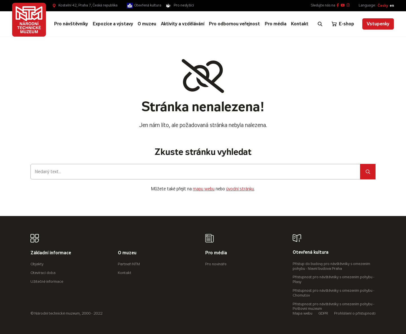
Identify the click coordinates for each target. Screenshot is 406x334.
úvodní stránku (240, 188)
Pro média (216, 253)
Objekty (36, 264)
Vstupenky (378, 23)
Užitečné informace (46, 281)
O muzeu (127, 253)
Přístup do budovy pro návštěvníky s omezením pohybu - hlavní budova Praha (331, 266)
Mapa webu (302, 313)
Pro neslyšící (184, 5)
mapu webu (204, 188)
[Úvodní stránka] (29, 20)
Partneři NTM (129, 264)
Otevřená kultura (147, 5)
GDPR (323, 313)
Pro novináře (215, 264)
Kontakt (124, 273)
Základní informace (50, 253)
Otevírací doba (43, 273)
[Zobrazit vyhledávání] (320, 24)
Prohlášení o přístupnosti (355, 313)
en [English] (392, 5)
